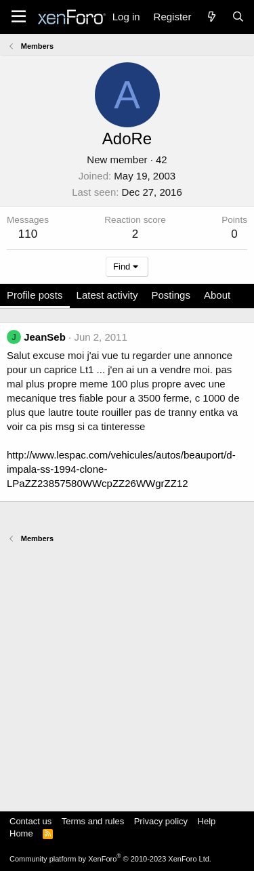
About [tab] (217, 295)
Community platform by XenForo (110, 859)
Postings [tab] (170, 295)
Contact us (30, 821)
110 (27, 234)
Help (207, 821)
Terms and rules (93, 821)
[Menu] (19, 17)
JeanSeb (45, 337)
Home (21, 833)
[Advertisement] (127, 671)
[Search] (238, 16)
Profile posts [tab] (35, 295)
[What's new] (211, 16)
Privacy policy (161, 821)
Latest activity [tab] (107, 295)
